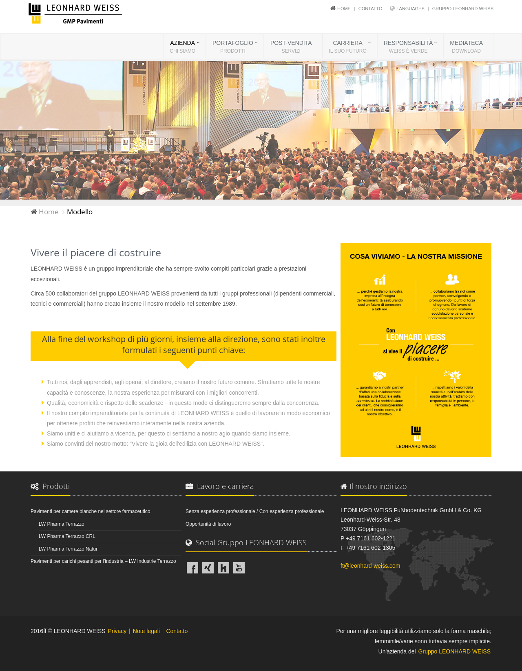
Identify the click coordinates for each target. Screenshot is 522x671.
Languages (410, 8)
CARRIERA (348, 47)
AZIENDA (182, 47)
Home (344, 8)
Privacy (117, 631)
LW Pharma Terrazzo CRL (67, 536)
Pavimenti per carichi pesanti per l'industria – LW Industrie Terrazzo (103, 561)
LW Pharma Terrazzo (61, 524)
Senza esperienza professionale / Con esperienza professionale (255, 511)
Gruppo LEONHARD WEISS (462, 8)
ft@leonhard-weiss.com (370, 565)
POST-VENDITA (291, 47)
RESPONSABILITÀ (408, 47)
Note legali (146, 631)
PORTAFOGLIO (232, 47)
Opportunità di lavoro (208, 524)
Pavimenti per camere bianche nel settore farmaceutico (90, 511)
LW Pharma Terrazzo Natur (68, 549)
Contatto (370, 8)
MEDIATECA (466, 47)
